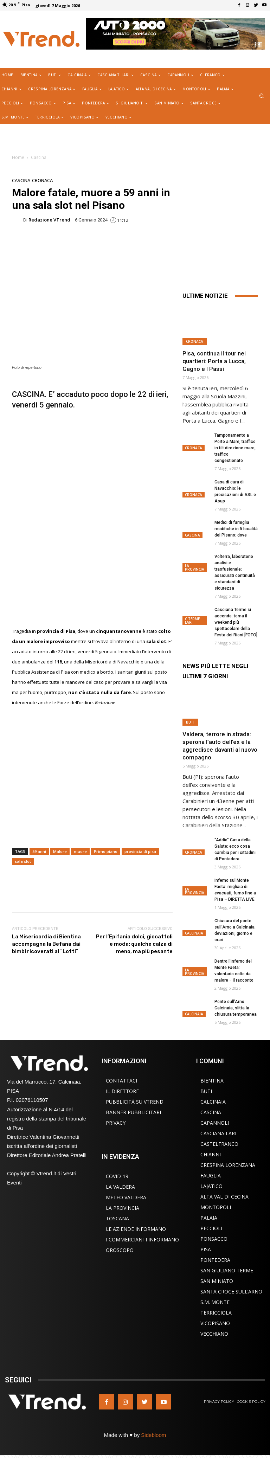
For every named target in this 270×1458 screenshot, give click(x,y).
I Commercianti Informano (142, 1239)
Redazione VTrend (49, 220)
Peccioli (211, 1228)
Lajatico (211, 1186)
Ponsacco (213, 1238)
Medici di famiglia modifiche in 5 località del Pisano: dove (236, 529)
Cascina (38, 157)
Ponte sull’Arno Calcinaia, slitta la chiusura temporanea (235, 1008)
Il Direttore (122, 1091)
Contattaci (121, 1080)
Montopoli (215, 1207)
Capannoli (214, 1122)
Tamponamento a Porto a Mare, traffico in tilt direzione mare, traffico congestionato (235, 448)
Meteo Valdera (126, 1197)
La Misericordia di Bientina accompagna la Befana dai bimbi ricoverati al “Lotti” (46, 944)
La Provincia (194, 567)
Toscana (117, 1218)
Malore (60, 851)
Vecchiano (214, 1333)
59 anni (39, 851)
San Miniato (216, 1281)
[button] (262, 96)
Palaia (208, 1217)
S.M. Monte (215, 1302)
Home (18, 157)
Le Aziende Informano (136, 1229)
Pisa (205, 1249)
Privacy (116, 1122)
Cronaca (42, 180)
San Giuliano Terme (226, 1270)
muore (80, 851)
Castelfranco (219, 1144)
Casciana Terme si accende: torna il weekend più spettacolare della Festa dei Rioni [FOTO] (235, 622)
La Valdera (120, 1186)
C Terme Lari (192, 620)
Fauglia (210, 1175)
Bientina (212, 1080)
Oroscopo (120, 1250)
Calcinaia (194, 933)
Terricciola (216, 1312)
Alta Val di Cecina (224, 1196)
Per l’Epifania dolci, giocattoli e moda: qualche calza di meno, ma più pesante (134, 944)
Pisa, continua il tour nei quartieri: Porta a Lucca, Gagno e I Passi (214, 361)
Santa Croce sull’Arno (231, 1291)
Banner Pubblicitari (133, 1112)
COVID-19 (117, 1176)
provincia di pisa (140, 851)
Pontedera (215, 1260)
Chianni (210, 1154)
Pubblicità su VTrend (134, 1101)
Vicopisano (215, 1323)
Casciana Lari (218, 1133)
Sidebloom (153, 1435)
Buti (190, 722)
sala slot (23, 861)
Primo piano (105, 851)
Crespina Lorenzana (227, 1165)
